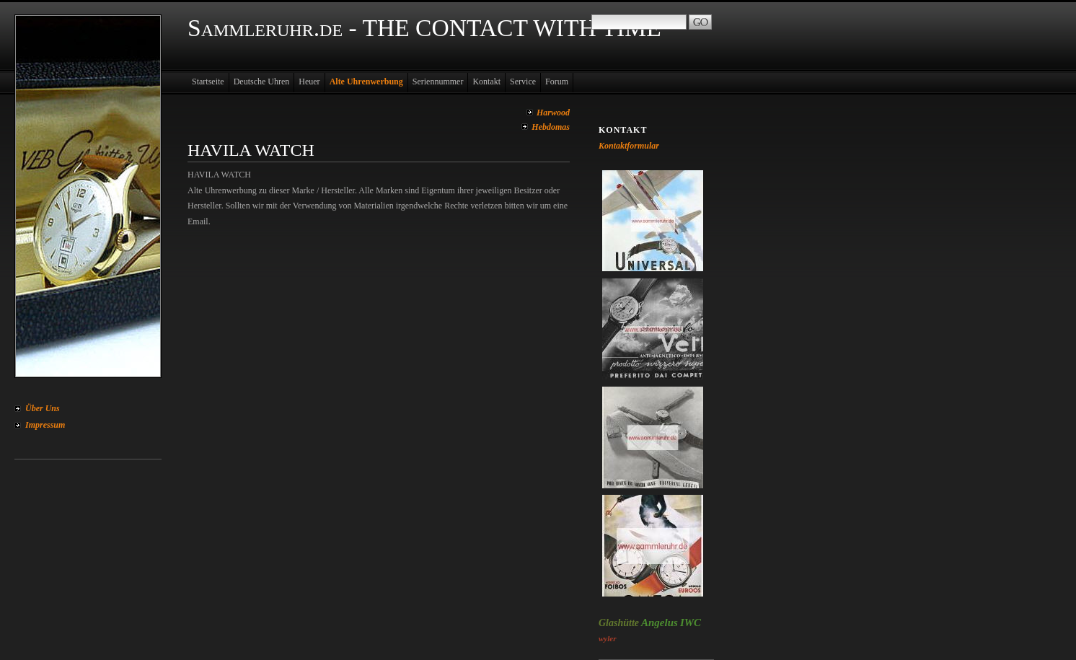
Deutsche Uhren (262, 81)
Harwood (553, 112)
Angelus (659, 622)
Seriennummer (438, 81)
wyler (607, 638)
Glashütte (619, 622)
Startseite (208, 81)
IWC (690, 622)
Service (523, 81)
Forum (556, 81)
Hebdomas (551, 127)
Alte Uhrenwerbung (366, 81)
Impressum (45, 425)
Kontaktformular (629, 146)
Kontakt (486, 81)
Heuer (309, 81)
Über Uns (42, 408)
